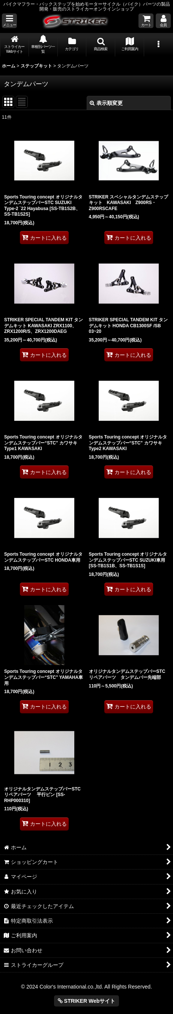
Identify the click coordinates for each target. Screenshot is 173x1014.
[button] (9, 20)
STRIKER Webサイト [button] (87, 1001)
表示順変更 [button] (106, 103)
